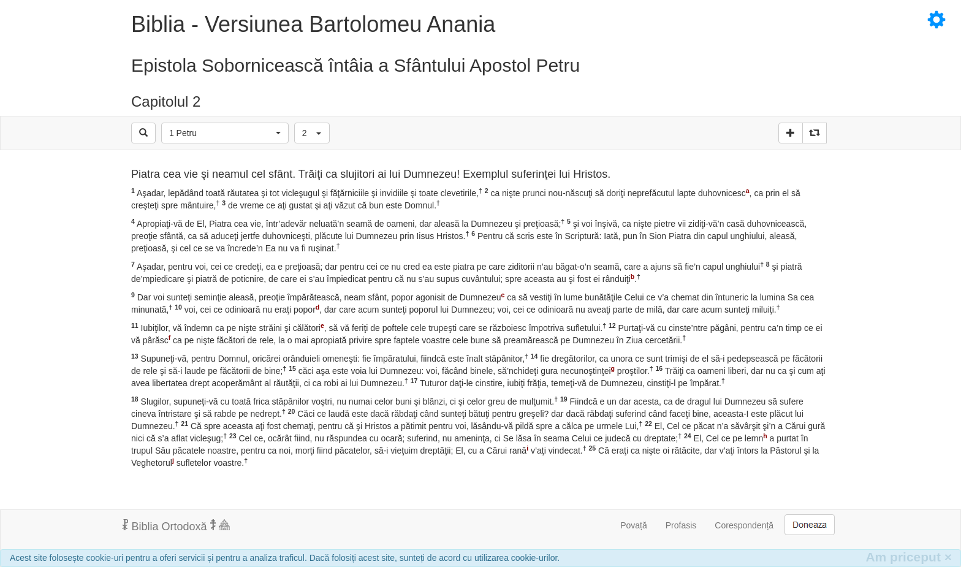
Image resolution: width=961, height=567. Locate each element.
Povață (633, 525)
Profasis (681, 525)
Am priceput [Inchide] (908, 556)
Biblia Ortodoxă (176, 526)
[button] (225, 133)
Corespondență (744, 525)
